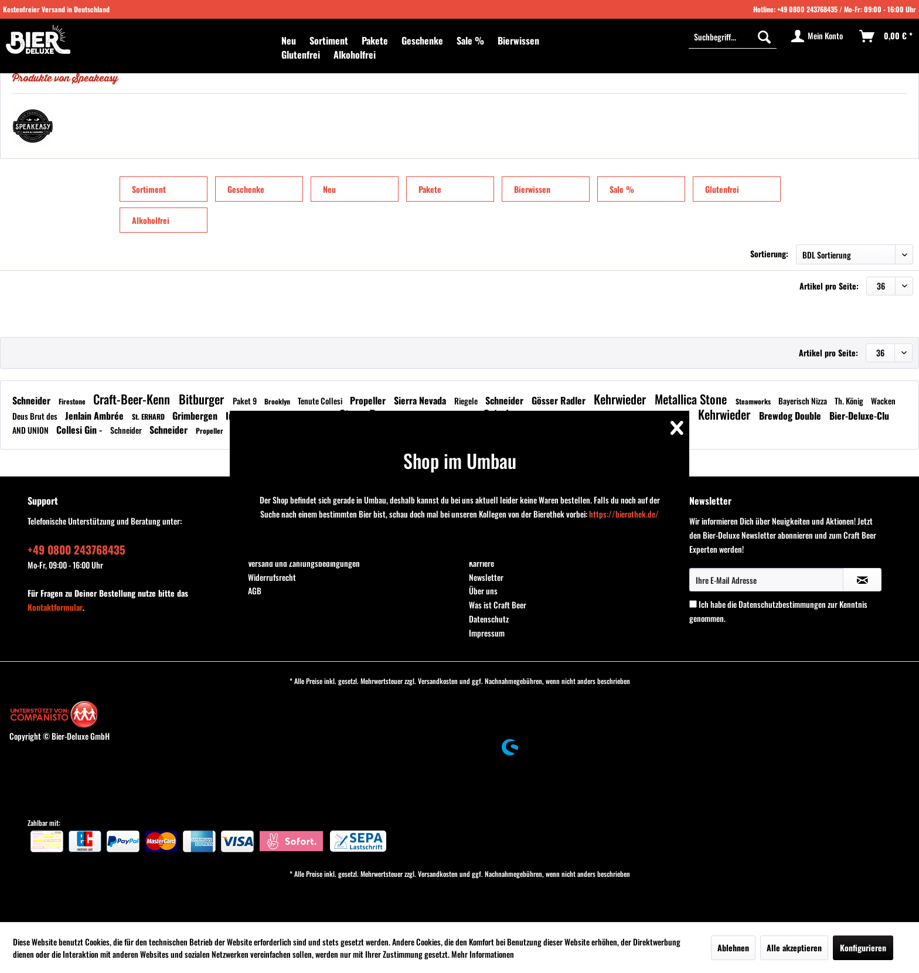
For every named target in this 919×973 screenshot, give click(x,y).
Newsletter (486, 577)
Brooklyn (278, 401)
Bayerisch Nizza (803, 400)
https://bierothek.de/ (624, 514)
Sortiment (149, 189)
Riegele (466, 400)
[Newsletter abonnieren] (862, 579)
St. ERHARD (149, 416)
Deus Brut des (35, 416)
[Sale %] (470, 40)
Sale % (622, 189)
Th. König (850, 400)
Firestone (73, 401)
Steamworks (754, 401)
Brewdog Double (791, 416)
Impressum (487, 633)
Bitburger (203, 399)
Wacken (883, 400)
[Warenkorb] (886, 36)
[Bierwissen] (518, 40)
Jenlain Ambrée (95, 416)
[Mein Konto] (817, 36)
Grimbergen (196, 416)
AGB (254, 590)
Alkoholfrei (150, 220)
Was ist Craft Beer (497, 604)
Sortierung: (769, 253)
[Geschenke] (422, 40)
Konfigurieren (863, 947)
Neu (329, 189)
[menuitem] (288, 40)
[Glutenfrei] (300, 54)
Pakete (429, 189)
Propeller (369, 400)
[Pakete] (375, 40)
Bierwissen (532, 189)
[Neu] (288, 40)
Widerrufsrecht (272, 577)
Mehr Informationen (482, 954)
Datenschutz (489, 619)
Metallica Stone (692, 399)
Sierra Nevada (421, 400)
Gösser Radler (560, 400)
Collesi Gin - (80, 430)
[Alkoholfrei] (354, 54)
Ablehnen (733, 947)
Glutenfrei (722, 189)
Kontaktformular (55, 607)
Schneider (32, 400)
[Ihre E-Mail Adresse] (766, 579)
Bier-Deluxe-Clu (859, 416)
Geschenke (245, 189)
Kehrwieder (621, 399)
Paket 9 (245, 400)
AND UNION (31, 430)
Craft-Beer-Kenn (133, 399)
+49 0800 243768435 (807, 9)
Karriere (481, 563)
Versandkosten (438, 681)
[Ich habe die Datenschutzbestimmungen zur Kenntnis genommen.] (693, 604)
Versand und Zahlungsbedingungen (304, 563)
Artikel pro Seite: (829, 286)
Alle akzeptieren (794, 947)
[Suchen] (764, 36)
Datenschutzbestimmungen (782, 604)
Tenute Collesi (321, 400)
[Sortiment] (328, 40)
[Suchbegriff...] (733, 36)
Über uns (483, 590)
